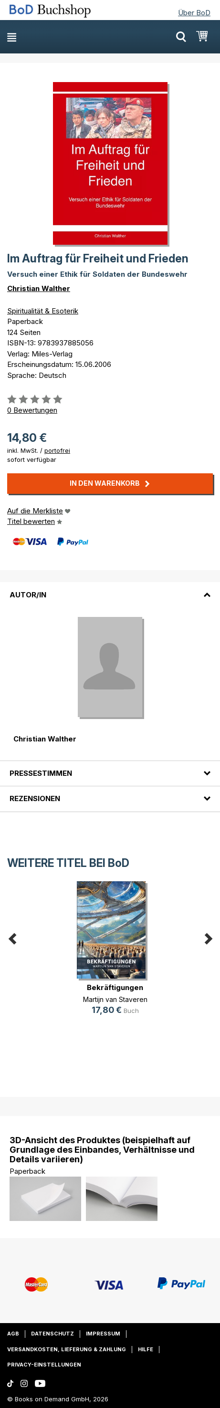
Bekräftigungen (115, 987)
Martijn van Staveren (115, 999)
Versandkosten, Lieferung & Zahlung (66, 1349)
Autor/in (28, 594)
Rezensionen (35, 798)
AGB (13, 1333)
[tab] (110, 588)
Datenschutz (52, 1333)
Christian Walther (38, 288)
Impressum (103, 1333)
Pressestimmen (41, 773)
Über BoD (194, 12)
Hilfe (145, 1349)
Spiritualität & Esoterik (42, 310)
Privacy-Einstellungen (44, 1364)
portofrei (57, 450)
